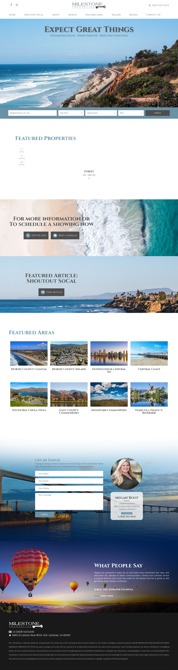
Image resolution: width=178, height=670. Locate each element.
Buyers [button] (133, 14)
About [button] (56, 14)
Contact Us (153, 14)
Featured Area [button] (94, 14)
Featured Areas (31, 332)
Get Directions (127, 513)
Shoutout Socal (33, 14)
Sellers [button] (116, 14)
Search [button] (72, 14)
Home (12, 14)
